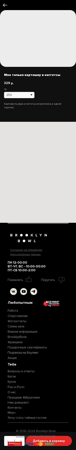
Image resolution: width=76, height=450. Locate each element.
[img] (13, 291)
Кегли (12, 376)
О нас (12, 392)
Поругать (48, 280)
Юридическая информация (35, 436)
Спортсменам (18, 316)
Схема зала (16, 326)
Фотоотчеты (17, 321)
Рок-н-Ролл (16, 387)
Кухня (12, 382)
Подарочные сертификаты (27, 347)
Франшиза (15, 342)
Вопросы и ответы (21, 371)
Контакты (14, 408)
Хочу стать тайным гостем (27, 418)
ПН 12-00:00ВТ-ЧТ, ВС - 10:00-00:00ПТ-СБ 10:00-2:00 (27, 266)
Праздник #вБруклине (24, 397)
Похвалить (15, 280)
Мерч (11, 413)
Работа (13, 311)
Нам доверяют (18, 403)
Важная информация (22, 332)
